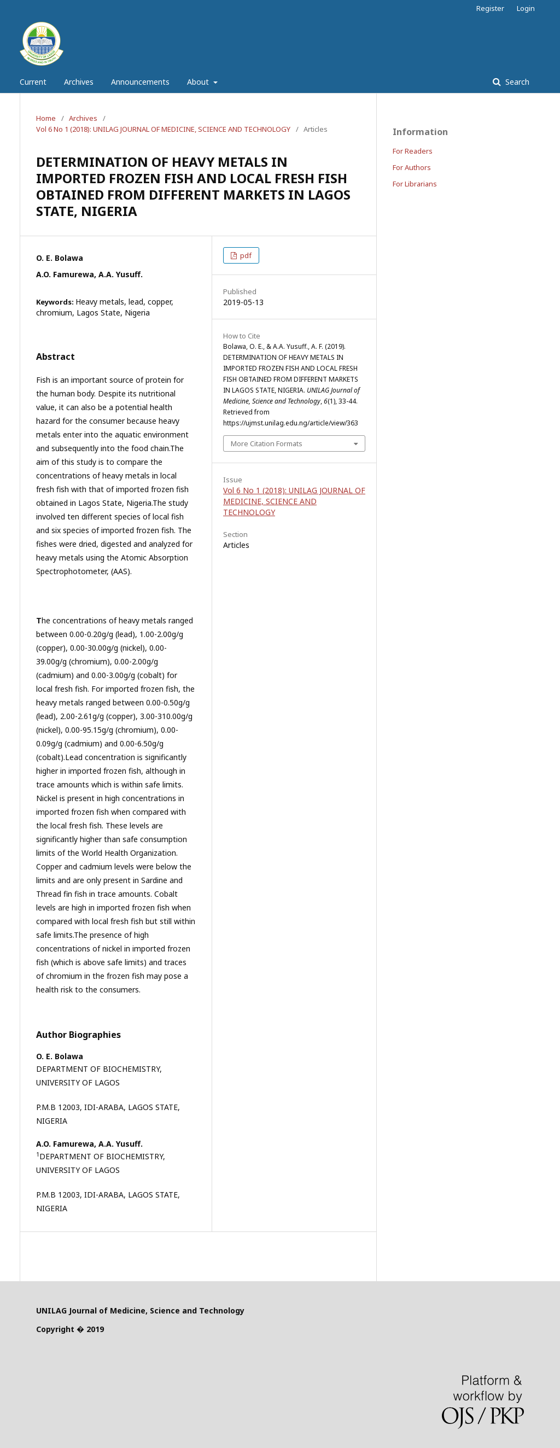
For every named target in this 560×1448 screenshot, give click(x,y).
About (199, 82)
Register (490, 8)
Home (46, 118)
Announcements (140, 82)
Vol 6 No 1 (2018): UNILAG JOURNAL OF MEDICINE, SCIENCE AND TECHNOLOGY (163, 129)
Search (516, 82)
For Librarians (415, 184)
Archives (79, 82)
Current (33, 82)
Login (526, 8)
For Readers (413, 151)
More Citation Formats (266, 443)
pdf (245, 255)
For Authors (412, 167)
